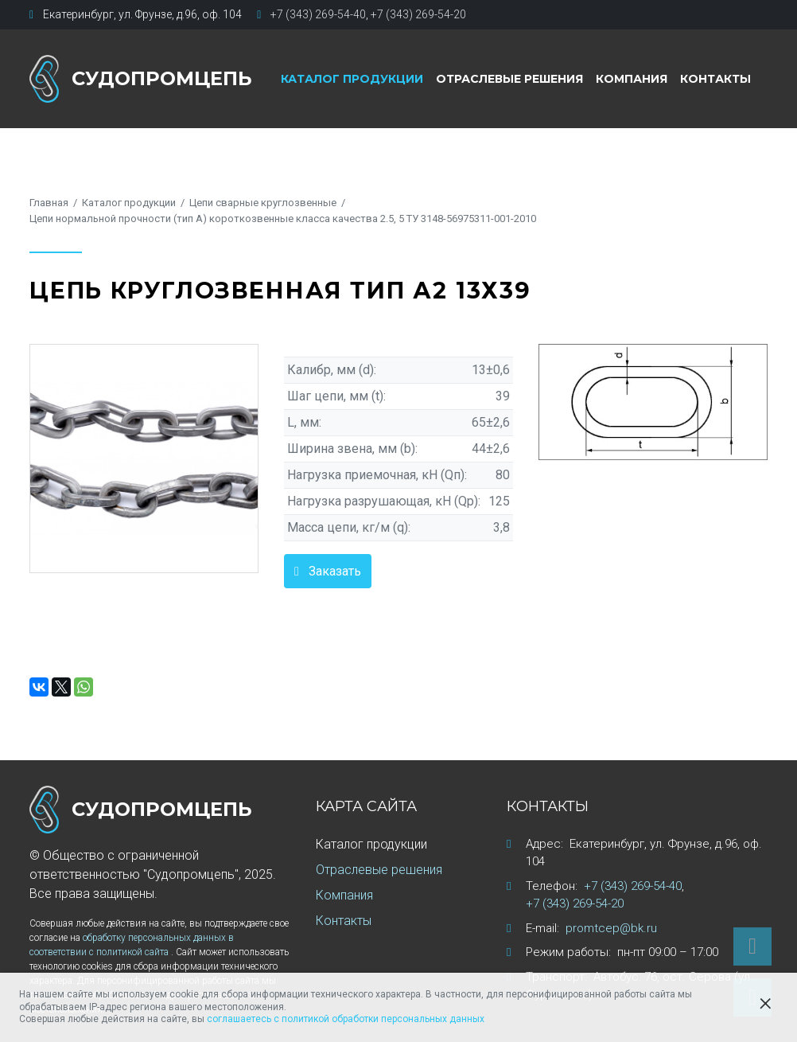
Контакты (715, 79)
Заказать (335, 571)
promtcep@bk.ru (611, 928)
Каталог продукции (352, 79)
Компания (631, 79)
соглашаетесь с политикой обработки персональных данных (345, 1018)
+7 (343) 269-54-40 (318, 14)
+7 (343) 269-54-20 (418, 14)
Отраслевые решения (509, 79)
